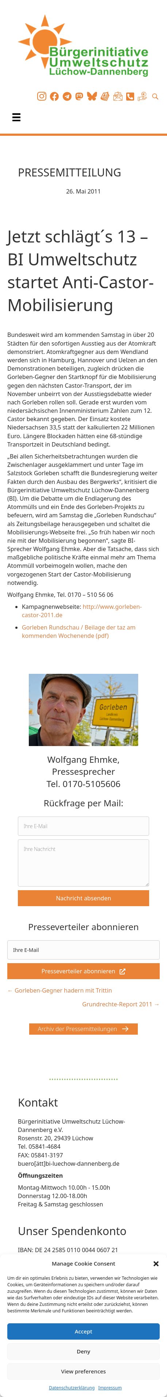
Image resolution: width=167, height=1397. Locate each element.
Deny (83, 1351)
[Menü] (16, 117)
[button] (156, 1263)
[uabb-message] (83, 863)
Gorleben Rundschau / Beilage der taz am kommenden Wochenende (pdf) (79, 631)
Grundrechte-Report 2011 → (121, 1004)
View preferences (83, 1371)
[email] (83, 826)
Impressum (110, 1388)
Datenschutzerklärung (71, 1388)
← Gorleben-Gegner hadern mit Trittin (59, 990)
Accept (83, 1331)
